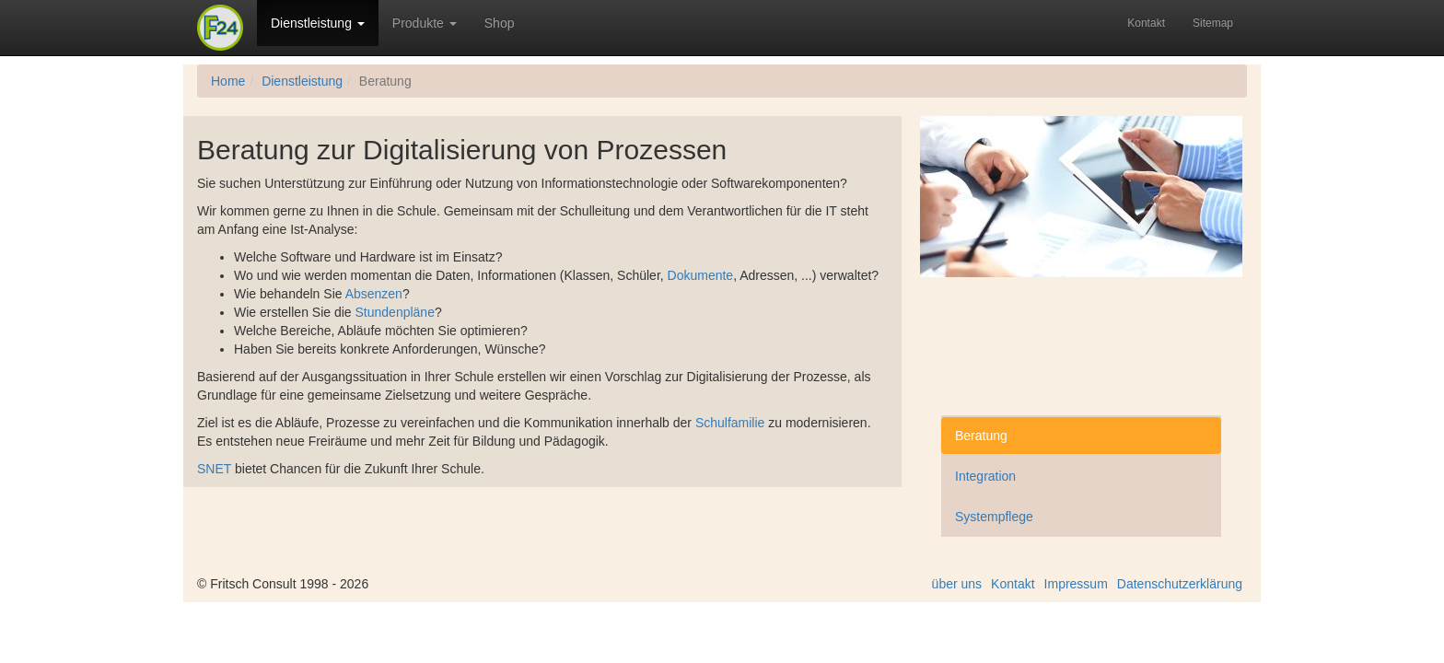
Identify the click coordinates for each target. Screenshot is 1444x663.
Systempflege (994, 516)
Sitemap (1213, 23)
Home (228, 81)
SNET (214, 468)
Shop (499, 23)
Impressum (1076, 583)
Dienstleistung (318, 23)
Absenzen (373, 293)
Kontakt (1146, 23)
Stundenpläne (395, 312)
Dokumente (701, 275)
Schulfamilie (729, 422)
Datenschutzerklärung (1179, 583)
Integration (985, 476)
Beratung (981, 435)
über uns (957, 583)
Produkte (424, 23)
